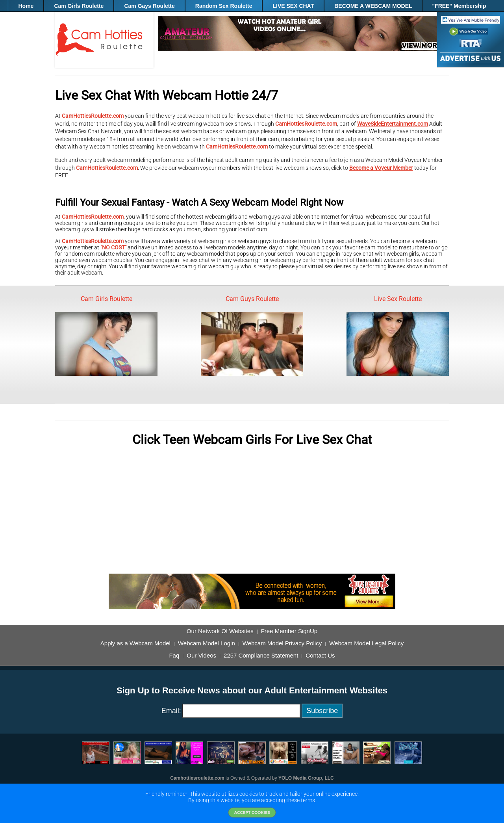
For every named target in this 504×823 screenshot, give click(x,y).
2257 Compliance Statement (261, 656)
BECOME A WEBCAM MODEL (373, 6)
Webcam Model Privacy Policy (282, 643)
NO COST (113, 247)
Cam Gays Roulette (149, 6)
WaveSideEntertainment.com (392, 124)
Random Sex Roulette (223, 6)
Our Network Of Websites (220, 631)
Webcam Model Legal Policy (366, 643)
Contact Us (320, 656)
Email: (171, 711)
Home (25, 6)
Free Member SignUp (289, 631)
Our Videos (201, 656)
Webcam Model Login (206, 643)
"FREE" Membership (459, 6)
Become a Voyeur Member (381, 168)
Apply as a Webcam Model (135, 643)
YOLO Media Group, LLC (306, 778)
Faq (174, 656)
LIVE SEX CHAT (293, 6)
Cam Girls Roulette (79, 6)
